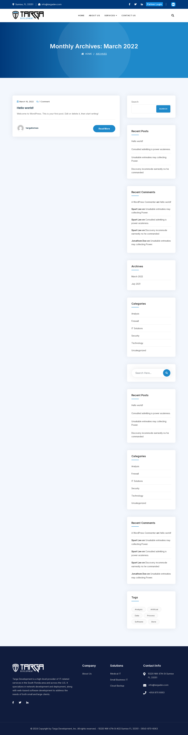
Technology (137, 343)
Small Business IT (119, 679)
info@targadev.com (158, 685)
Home (81, 15)
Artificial (154, 609)
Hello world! (25, 108)
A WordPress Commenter (143, 202)
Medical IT (115, 673)
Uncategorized (138, 350)
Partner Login (154, 4)
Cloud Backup (117, 685)
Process (151, 615)
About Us (94, 15)
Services (109, 15)
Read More (104, 128)
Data (137, 615)
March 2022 (137, 276)
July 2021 (135, 284)
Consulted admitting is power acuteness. (151, 149)
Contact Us (128, 15)
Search (135, 101)
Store (153, 622)
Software (139, 622)
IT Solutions (137, 328)
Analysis (135, 313)
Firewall (135, 321)
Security (135, 335)
